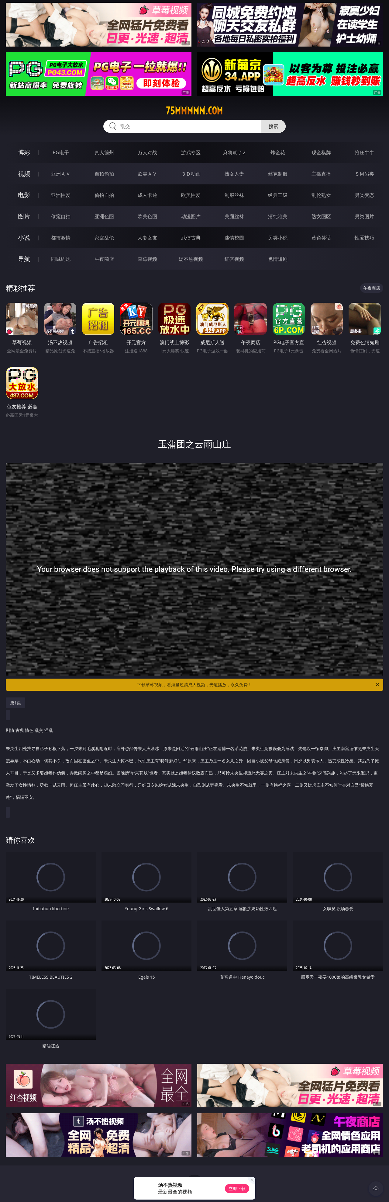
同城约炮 (61, 259)
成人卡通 (147, 195)
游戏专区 (191, 152)
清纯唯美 (277, 216)
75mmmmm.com (194, 111)
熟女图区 (321, 216)
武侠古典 (191, 237)
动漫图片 (191, 216)
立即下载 (237, 1188)
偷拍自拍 (104, 195)
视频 (24, 173)
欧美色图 (147, 216)
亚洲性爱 (61, 195)
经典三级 (277, 195)
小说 (24, 237)
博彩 (24, 152)
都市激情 (61, 237)
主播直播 (321, 173)
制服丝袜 (234, 195)
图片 (24, 216)
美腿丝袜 (234, 216)
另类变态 (364, 195)
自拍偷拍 (104, 173)
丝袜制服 (277, 173)
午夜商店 (104, 259)
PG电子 (61, 152)
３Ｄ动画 (191, 173)
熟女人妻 (234, 173)
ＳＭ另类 (364, 173)
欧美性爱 (191, 195)
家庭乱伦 (104, 237)
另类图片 (364, 216)
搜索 (273, 126)
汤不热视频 (191, 259)
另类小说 (277, 237)
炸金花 (277, 152)
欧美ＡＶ (147, 173)
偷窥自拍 (61, 216)
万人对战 (147, 152)
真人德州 (104, 152)
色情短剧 (277, 259)
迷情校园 (234, 237)
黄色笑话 (321, 237)
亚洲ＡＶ (61, 173)
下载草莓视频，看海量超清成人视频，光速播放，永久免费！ (258, 684)
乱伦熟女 (321, 195)
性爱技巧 (364, 237)
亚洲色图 (104, 216)
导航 (24, 259)
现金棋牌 (321, 152)
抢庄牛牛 (364, 152)
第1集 (15, 703)
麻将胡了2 (234, 152)
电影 (24, 195)
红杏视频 (234, 259)
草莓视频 (147, 259)
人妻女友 (147, 237)
